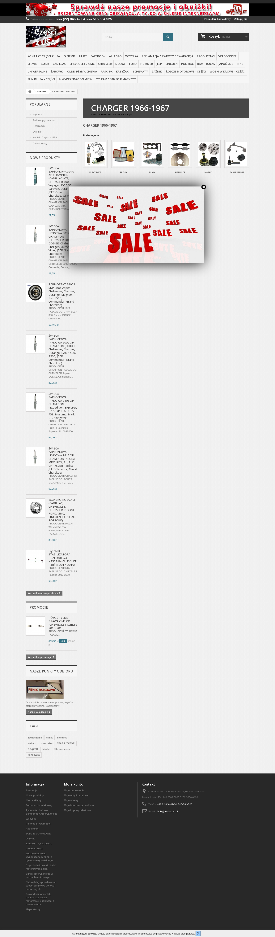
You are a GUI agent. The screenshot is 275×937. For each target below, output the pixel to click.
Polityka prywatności (43, 120)
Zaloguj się (240, 19)
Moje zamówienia (74, 790)
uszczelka (47, 743)
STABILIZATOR (66, 743)
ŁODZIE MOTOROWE (38, 833)
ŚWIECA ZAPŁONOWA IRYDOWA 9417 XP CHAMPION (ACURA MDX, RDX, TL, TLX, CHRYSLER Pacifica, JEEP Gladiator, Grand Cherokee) (63, 460)
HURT (83, 56)
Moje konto (73, 784)
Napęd (208, 172)
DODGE (120, 64)
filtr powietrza (62, 749)
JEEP (159, 64)
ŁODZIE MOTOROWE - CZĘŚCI (186, 71)
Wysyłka (131, 56)
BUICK (45, 64)
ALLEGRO (115, 56)
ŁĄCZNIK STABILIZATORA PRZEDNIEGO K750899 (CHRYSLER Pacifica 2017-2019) (63, 558)
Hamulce (180, 172)
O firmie (69, 56)
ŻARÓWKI (57, 71)
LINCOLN (172, 64)
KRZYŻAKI (122, 71)
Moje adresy (71, 800)
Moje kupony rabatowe (77, 810)
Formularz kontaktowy (217, 19)
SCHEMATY (140, 71)
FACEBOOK (98, 56)
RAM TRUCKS (206, 64)
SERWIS (32, 64)
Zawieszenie (237, 172)
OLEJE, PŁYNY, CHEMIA (82, 71)
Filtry (123, 172)
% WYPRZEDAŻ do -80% (75, 79)
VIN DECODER (227, 56)
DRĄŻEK (33, 749)
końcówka (34, 754)
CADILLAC (59, 64)
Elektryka (95, 172)
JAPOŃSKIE (225, 64)
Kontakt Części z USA (44, 56)
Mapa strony (33, 909)
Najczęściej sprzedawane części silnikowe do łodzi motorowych (40, 886)
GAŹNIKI (157, 71)
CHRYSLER (105, 64)
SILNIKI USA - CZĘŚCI (41, 79)
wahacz (32, 743)
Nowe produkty (45, 157)
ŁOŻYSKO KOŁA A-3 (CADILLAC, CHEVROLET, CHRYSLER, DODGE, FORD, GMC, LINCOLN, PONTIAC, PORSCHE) (62, 510)
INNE (240, 64)
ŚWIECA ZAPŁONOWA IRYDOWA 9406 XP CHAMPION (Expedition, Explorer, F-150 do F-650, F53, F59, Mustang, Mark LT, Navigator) (63, 406)
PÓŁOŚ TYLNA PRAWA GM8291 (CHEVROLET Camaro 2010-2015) (63, 623)
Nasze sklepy (40, 143)
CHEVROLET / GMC (82, 64)
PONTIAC (187, 64)
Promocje (39, 607)
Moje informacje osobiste (79, 805)
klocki (45, 749)
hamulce (62, 737)
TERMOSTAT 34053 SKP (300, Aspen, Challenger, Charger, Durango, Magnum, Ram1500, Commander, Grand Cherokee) (62, 294)
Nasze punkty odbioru (51, 671)
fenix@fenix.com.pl (167, 811)
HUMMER (146, 64)
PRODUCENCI (206, 56)
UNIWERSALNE (37, 71)
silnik (49, 737)
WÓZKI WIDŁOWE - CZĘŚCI (227, 71)
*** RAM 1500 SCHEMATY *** (116, 79)
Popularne (40, 104)
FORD (133, 64)
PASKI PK (106, 71)
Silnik (152, 172)
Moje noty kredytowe (76, 795)
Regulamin (38, 126)
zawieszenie (35, 737)
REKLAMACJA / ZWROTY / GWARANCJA (167, 56)
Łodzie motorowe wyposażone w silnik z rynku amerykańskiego (39, 857)
